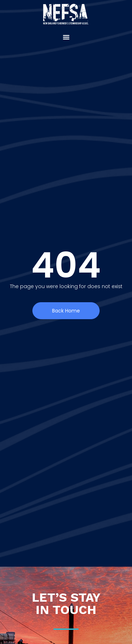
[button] (66, 37)
